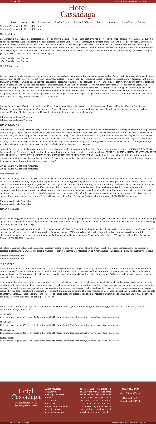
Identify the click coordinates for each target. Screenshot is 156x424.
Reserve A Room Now (122, 1)
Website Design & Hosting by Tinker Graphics (128, 423)
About (24, 22)
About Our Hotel (53, 388)
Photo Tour (127, 22)
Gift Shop (112, 22)
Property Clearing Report (57, 406)
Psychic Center (62, 22)
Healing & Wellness (83, 22)
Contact (141, 22)
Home (13, 22)
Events (100, 22)
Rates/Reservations (41, 22)
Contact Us (50, 391)
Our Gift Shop (51, 400)
